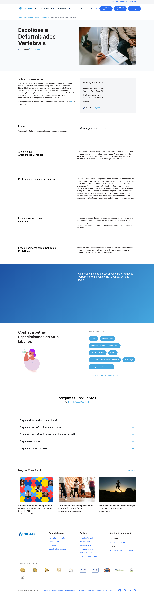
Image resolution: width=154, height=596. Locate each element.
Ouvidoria (52, 545)
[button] (107, 128)
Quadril (93, 339)
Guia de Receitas (85, 553)
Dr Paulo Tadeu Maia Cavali (78, 402)
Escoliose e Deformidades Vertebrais (105, 360)
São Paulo (45, 18)
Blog (134, 8)
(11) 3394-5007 (100, 108)
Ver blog (130, 470)
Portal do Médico (106, 9)
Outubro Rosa (84, 542)
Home (20, 18)
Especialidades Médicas (32, 18)
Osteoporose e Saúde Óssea (101, 367)
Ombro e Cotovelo (98, 353)
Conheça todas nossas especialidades (103, 375)
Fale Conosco (54, 542)
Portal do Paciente (120, 9)
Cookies (112, 590)
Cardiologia (129, 360)
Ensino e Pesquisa (57, 590)
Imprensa (91, 590)
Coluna (113, 353)
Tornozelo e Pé (107, 339)
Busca (96, 8)
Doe (112, 2)
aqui (71, 102)
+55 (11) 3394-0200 (117, 542)
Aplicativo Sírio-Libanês (88, 556)
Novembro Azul (85, 545)
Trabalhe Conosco (70, 590)
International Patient (128, 2)
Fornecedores (82, 590)
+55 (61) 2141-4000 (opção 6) (121, 550)
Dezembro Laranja (86, 549)
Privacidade (46, 590)
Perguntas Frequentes (57, 538)
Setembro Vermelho (87, 538)
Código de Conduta (101, 590)
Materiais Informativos (57, 549)
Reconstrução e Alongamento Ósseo (105, 346)
